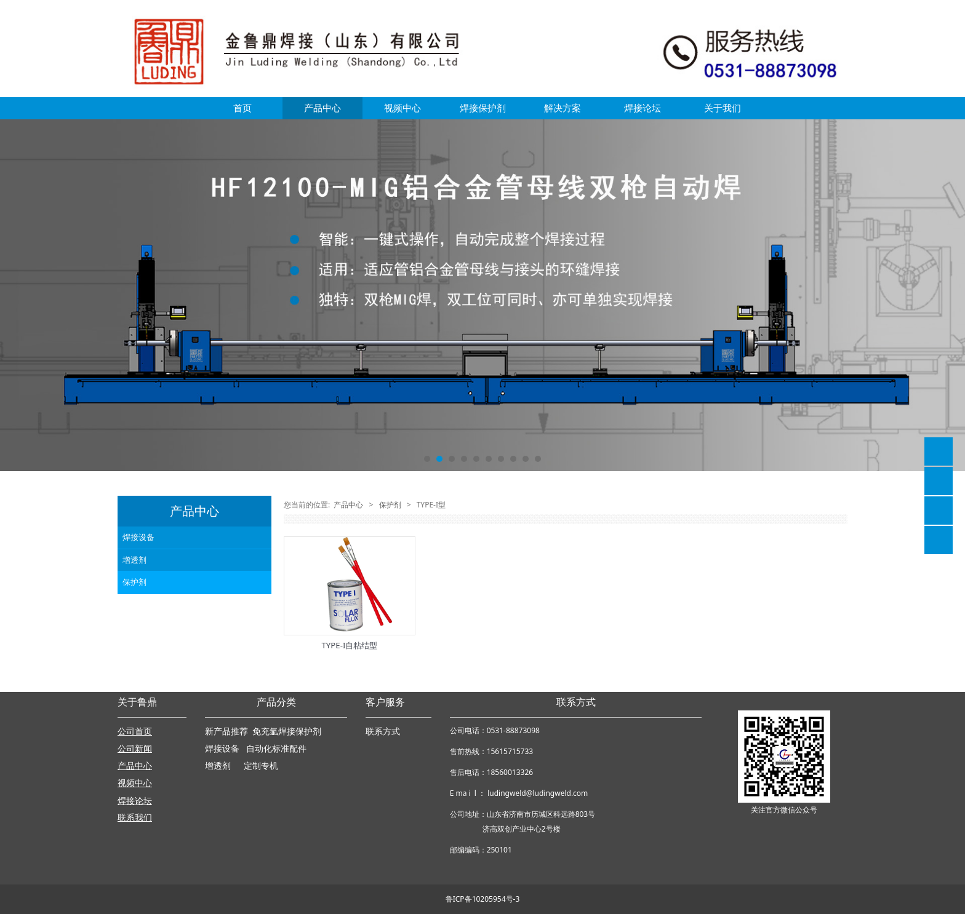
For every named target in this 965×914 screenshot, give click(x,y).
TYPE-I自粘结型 (350, 645)
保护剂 (134, 581)
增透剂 (134, 559)
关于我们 (722, 108)
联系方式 (383, 731)
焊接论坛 (642, 108)
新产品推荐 (227, 731)
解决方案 (562, 108)
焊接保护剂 (483, 108)
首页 (242, 108)
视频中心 (402, 108)
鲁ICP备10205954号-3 (483, 899)
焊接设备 (138, 536)
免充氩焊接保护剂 (286, 731)
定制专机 (261, 766)
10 (538, 459)
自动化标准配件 (276, 748)
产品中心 (322, 108)
